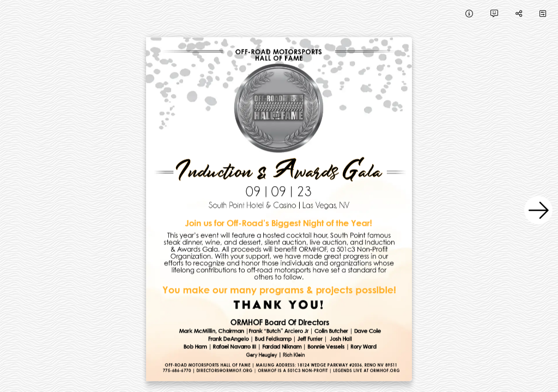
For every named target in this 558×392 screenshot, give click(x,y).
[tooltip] (469, 13)
